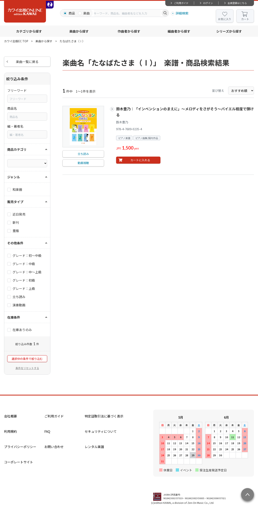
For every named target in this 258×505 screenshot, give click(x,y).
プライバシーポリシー (20, 446)
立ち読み (83, 154)
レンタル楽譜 (94, 446)
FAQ (47, 431)
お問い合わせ (54, 446)
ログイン (208, 3)
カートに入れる (140, 160)
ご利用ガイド (181, 3)
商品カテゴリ (17, 149)
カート (245, 19)
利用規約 (10, 431)
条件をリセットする (27, 368)
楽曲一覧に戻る (27, 61)
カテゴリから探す (29, 31)
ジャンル (13, 177)
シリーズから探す (229, 31)
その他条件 (15, 243)
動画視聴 (83, 163)
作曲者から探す (129, 31)
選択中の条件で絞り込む (27, 359)
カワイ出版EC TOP (16, 41)
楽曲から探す (79, 31)
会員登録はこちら (237, 3)
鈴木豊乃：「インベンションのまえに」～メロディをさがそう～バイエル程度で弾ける (185, 111)
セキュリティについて (101, 431)
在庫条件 (13, 317)
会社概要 (10, 416)
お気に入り (224, 19)
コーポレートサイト (18, 462)
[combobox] (127, 13)
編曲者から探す (179, 31)
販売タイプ (15, 201)
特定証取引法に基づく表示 (104, 416)
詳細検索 (182, 13)
